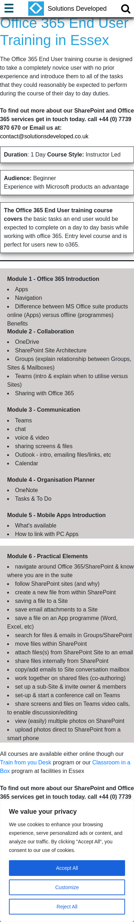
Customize (67, 887)
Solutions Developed (67, 8)
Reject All (66, 906)
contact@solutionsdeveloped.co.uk (44, 136)
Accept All (67, 868)
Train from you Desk (25, 762)
